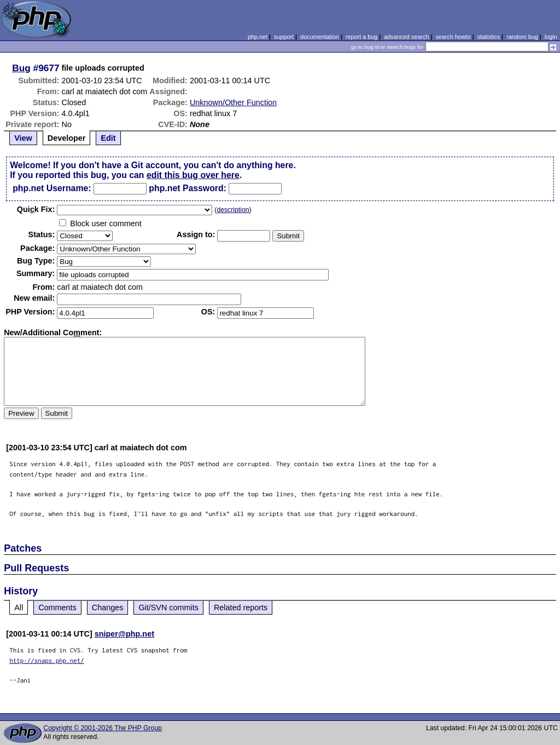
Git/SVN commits (168, 607)
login (551, 36)
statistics (488, 36)
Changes (108, 607)
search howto (452, 36)
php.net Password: (187, 188)
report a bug (361, 36)
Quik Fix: (36, 209)
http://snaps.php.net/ (46, 660)
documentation (319, 36)
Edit (108, 138)
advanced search (406, 36)
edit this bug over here (193, 175)
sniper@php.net (124, 633)
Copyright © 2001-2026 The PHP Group (102, 728)
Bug (21, 67)
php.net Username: (52, 188)
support (284, 36)
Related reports (240, 607)
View (23, 138)
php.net (257, 36)
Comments (57, 607)
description (233, 210)
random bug (522, 36)
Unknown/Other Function (233, 102)
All (18, 607)
